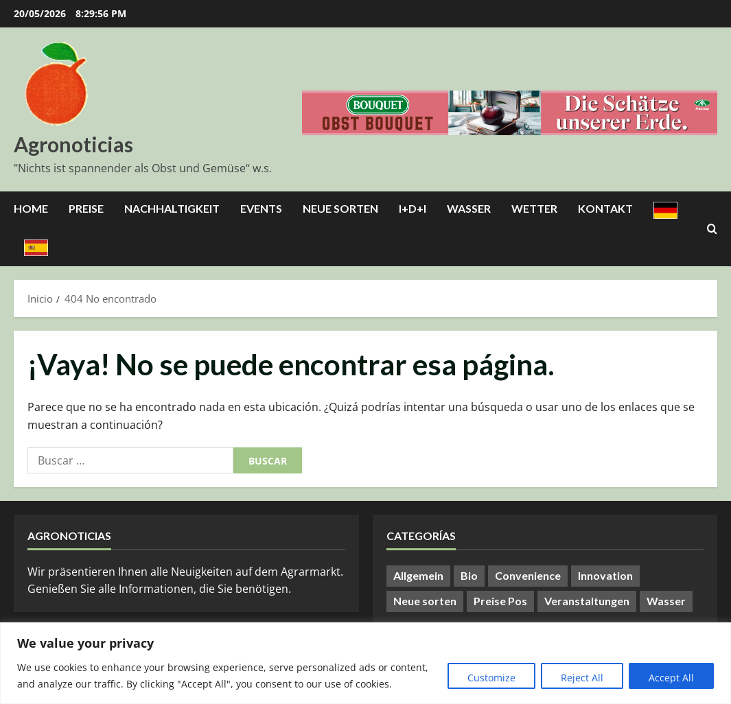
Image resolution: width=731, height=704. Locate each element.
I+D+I (412, 208)
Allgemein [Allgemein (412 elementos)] (418, 575)
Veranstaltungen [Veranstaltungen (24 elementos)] (586, 600)
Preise (86, 208)
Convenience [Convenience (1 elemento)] (528, 575)
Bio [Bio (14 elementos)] (469, 575)
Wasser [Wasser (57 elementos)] (666, 600)
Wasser (469, 208)
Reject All (582, 677)
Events (261, 208)
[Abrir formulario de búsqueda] (712, 229)
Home (31, 208)
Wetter (534, 208)
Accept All (671, 677)
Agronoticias (73, 144)
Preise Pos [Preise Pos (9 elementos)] (500, 600)
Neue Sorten (340, 208)
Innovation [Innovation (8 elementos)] (605, 575)
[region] (365, 663)
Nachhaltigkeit (172, 208)
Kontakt (605, 208)
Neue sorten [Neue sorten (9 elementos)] (424, 600)
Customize (491, 677)
